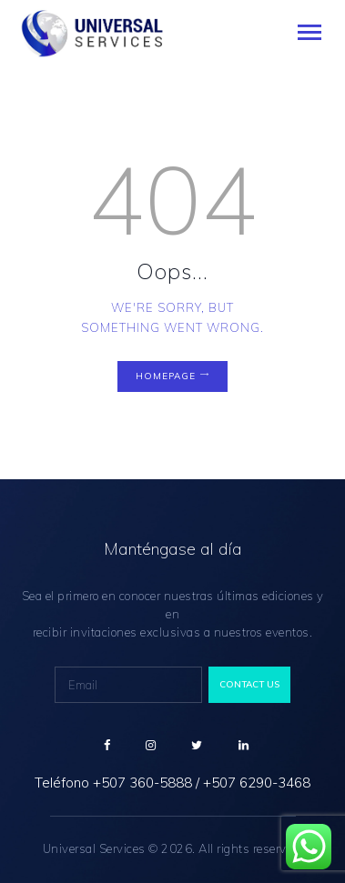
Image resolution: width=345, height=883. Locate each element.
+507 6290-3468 (256, 782)
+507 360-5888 (142, 782)
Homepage (166, 376)
